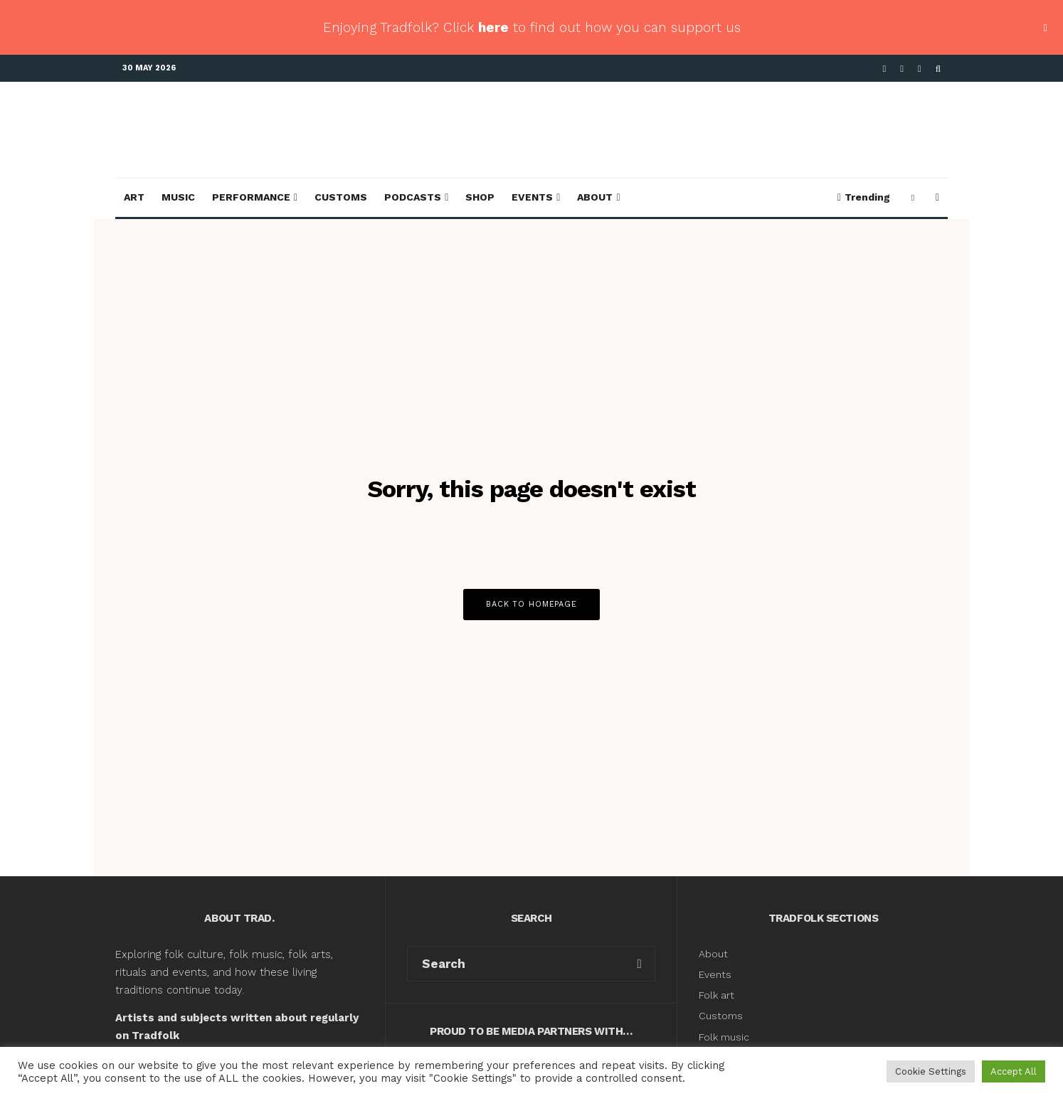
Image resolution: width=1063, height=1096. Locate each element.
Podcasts (412, 197)
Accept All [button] (1013, 1071)
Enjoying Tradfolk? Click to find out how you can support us (532, 27)
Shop (480, 197)
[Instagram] (920, 68)
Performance (251, 197)
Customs (340, 197)
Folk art (718, 995)
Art (134, 197)
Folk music (724, 1037)
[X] (902, 68)
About (595, 197)
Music (178, 197)
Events (532, 197)
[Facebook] (885, 68)
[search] (639, 964)
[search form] (516, 964)
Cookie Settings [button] (930, 1071)
